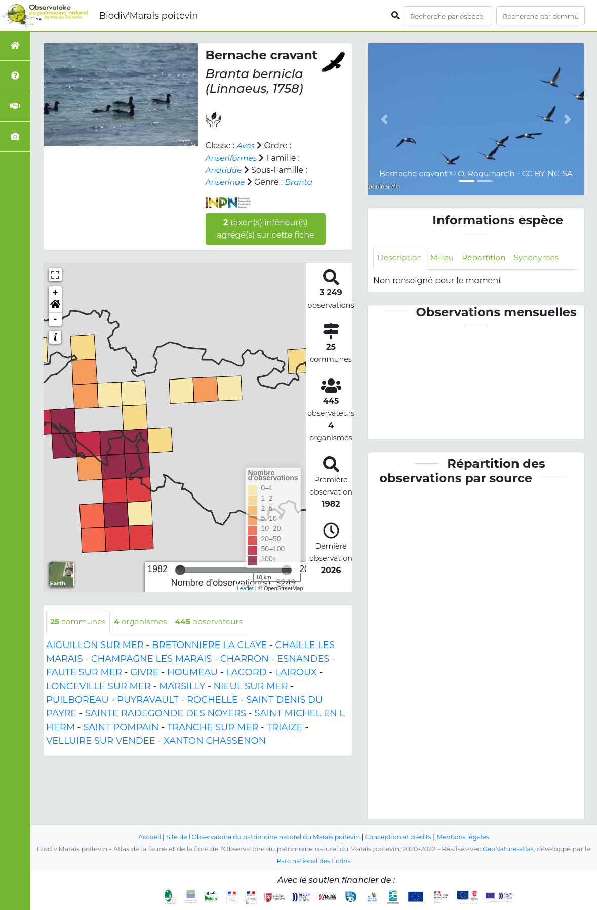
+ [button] (55, 293)
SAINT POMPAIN (120, 727)
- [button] (55, 319)
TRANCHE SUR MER (212, 727)
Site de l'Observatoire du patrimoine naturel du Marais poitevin (261, 837)
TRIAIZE (285, 727)
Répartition (487, 258)
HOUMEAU (192, 672)
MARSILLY (182, 686)
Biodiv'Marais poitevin (148, 15)
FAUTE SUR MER (84, 672)
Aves (246, 145)
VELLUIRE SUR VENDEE (100, 741)
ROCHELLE (212, 700)
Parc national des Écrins (313, 861)
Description (400, 258)
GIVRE (144, 672)
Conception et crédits (401, 837)
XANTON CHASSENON (215, 741)
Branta (301, 182)
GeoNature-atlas (508, 849)
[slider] (180, 570)
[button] (55, 306)
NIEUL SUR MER (250, 686)
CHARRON (244, 659)
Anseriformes (232, 158)
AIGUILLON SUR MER (95, 645)
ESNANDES (303, 659)
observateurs (215, 622)
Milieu (444, 258)
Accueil (142, 837)
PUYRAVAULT (148, 700)
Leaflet (245, 588)
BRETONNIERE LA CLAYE (209, 645)
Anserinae (226, 182)
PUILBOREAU (77, 700)
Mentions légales (469, 837)
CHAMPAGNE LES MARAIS (151, 659)
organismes (144, 622)
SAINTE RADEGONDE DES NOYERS (165, 713)
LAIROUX (296, 672)
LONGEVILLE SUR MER (98, 686)
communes (79, 622)
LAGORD (246, 672)
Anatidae (225, 170)
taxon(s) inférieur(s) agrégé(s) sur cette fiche (265, 229)
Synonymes (542, 258)
